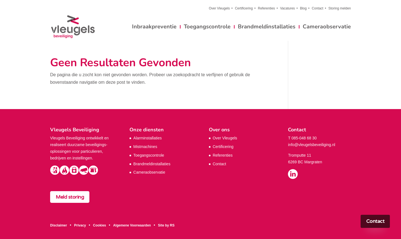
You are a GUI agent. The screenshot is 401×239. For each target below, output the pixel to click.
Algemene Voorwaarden (132, 225)
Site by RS (166, 225)
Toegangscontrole (207, 27)
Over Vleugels (219, 8)
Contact (317, 8)
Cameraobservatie (327, 27)
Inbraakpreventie (154, 27)
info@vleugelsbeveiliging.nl (311, 144)
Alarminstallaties (147, 138)
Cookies (99, 225)
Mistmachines (145, 146)
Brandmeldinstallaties (266, 27)
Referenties (266, 8)
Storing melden (339, 8)
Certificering (244, 8)
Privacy (80, 225)
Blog (303, 8)
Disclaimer (58, 225)
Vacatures (287, 8)
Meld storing (70, 197)
